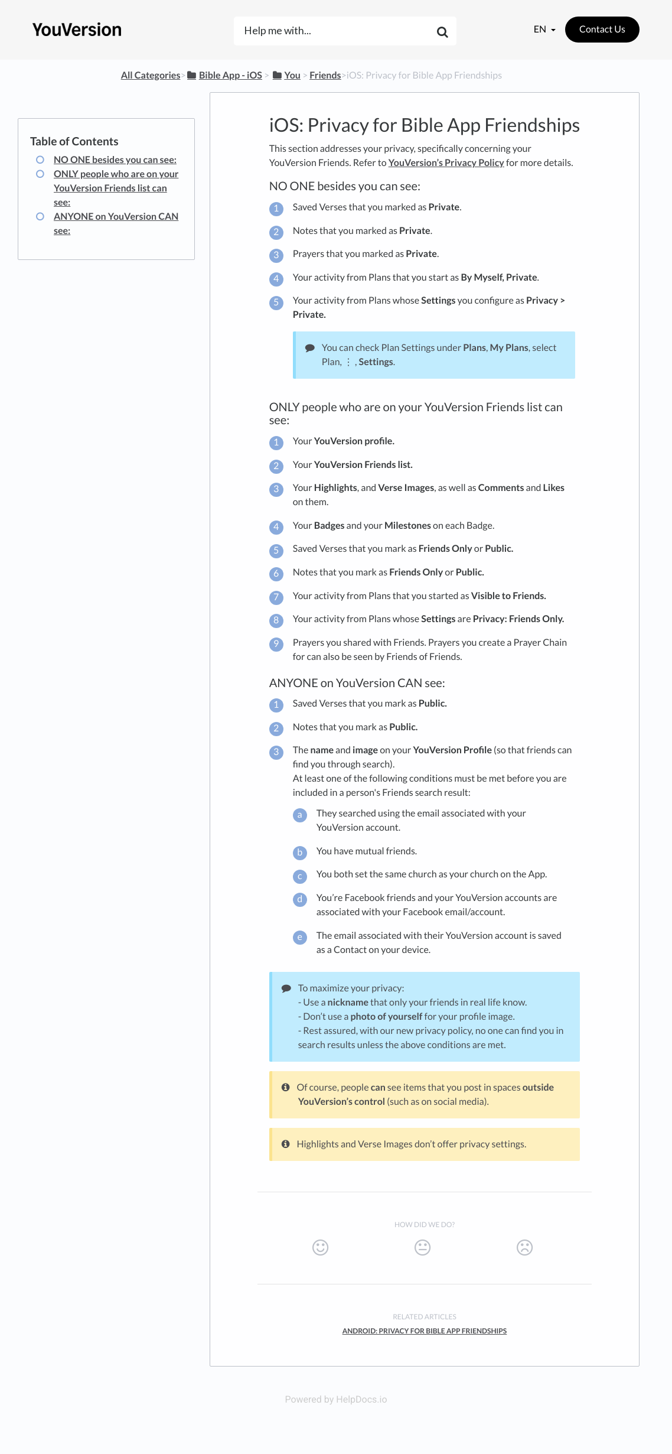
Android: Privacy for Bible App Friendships (424, 1330)
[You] (286, 75)
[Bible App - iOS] (224, 75)
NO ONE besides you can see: (115, 159)
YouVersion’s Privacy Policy (446, 162)
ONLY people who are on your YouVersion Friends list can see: (116, 188)
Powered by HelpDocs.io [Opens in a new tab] (336, 1399)
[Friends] (325, 75)
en (541, 29)
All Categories (151, 75)
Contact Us (602, 29)
